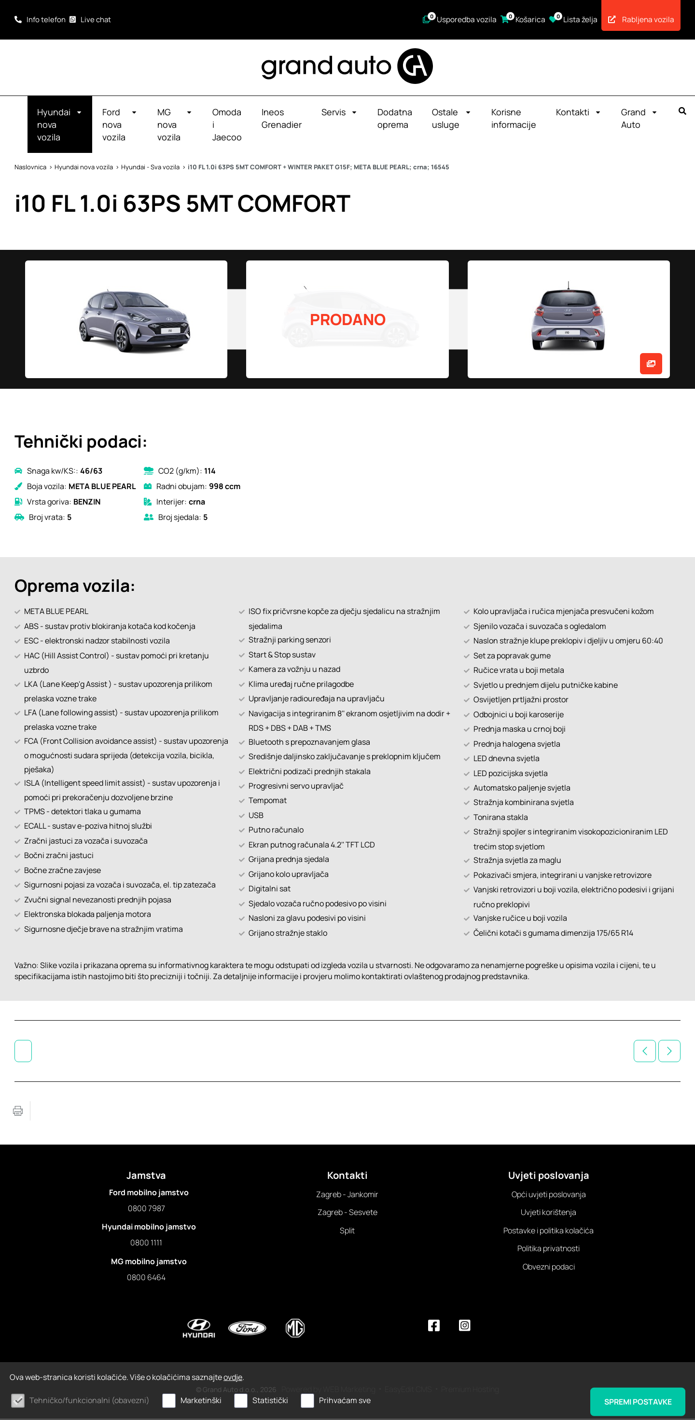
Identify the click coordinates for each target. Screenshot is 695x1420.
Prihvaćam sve (345, 1400)
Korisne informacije (513, 120)
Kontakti (578, 113)
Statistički (270, 1400)
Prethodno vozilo (645, 1052)
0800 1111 (146, 1244)
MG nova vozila (175, 126)
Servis (339, 113)
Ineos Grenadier (282, 120)
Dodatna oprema (394, 120)
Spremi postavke (636, 1401)
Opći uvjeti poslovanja (549, 1195)
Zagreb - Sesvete (347, 1213)
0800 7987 (146, 1209)
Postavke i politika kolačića (548, 1232)
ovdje (232, 1377)
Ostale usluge (452, 120)
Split (347, 1232)
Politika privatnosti (548, 1249)
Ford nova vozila (120, 126)
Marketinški (201, 1400)
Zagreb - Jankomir (347, 1195)
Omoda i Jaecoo (227, 126)
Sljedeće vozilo (669, 1052)
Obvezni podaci (549, 1268)
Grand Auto (639, 120)
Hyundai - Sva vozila (150, 168)
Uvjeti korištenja (548, 1213)
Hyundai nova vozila (60, 126)
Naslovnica (30, 168)
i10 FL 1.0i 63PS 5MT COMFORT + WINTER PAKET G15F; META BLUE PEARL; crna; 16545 (318, 168)
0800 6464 (146, 1278)
